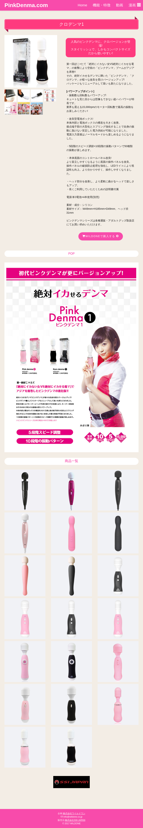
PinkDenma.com (26, 5)
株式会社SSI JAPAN (75, 820)
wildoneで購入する (100, 236)
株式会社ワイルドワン (74, 813)
